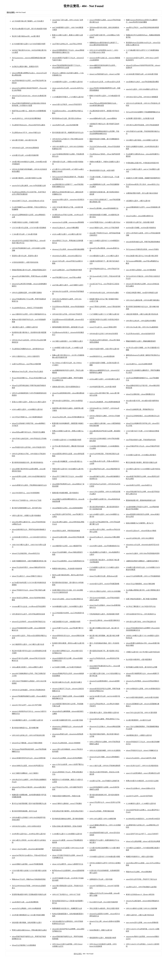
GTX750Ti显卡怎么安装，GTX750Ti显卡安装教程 (29, 228)
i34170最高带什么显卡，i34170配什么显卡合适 (28, 644)
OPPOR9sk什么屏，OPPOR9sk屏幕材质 (25, 148)
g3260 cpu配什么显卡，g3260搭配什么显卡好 (27, 409)
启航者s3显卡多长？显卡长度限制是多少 (66, 387)
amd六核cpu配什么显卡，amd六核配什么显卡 (67, 285)
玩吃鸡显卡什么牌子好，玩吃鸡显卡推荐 (140, 222)
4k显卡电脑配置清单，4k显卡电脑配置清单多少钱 (29, 561)
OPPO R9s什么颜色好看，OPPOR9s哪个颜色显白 (143, 300)
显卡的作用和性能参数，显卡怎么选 (24, 811)
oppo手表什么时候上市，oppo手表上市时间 (67, 44)
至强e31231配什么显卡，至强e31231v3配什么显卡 (29, 402)
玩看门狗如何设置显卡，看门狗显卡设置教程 (141, 599)
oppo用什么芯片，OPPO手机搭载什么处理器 (141, 887)
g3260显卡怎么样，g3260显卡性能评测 (25, 155)
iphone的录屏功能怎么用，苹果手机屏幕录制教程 (143, 242)
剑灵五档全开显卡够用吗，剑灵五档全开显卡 (68, 811)
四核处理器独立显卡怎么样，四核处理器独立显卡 (29, 270)
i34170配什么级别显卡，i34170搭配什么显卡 (67, 341)
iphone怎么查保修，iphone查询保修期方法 (104, 208)
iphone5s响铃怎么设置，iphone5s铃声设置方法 (28, 765)
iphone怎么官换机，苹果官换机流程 (102, 811)
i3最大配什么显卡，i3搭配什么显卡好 (25, 327)
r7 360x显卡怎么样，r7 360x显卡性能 (24, 234)
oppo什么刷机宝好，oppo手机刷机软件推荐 (67, 270)
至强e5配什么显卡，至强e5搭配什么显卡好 (104, 712)
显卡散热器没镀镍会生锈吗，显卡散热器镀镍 (68, 819)
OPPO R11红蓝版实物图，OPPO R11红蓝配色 (105, 750)
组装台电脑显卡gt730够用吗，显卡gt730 (139, 523)
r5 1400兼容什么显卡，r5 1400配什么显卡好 (141, 803)
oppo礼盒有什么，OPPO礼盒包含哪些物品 (26, 118)
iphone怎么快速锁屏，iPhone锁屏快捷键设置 (105, 402)
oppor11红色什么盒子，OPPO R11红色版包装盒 (142, 765)
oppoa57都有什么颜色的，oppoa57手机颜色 (67, 803)
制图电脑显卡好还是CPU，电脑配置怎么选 (67, 908)
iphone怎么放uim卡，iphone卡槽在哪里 (65, 228)
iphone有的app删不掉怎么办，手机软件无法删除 (28, 432)
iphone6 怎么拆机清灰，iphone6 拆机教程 (66, 743)
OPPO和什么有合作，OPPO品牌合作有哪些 (141, 321)
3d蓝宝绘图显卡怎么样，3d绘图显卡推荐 (66, 621)
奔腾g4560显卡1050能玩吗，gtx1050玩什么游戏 (142, 781)
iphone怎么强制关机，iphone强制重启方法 (140, 394)
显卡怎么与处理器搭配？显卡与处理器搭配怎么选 (29, 803)
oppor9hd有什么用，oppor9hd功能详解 (65, 125)
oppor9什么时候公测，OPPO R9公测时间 (140, 538)
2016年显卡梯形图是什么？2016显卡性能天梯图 (28, 915)
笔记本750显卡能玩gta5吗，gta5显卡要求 (26, 36)
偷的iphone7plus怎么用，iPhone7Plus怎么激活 (27, 371)
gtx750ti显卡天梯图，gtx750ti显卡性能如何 (66, 667)
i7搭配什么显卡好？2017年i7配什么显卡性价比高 (143, 652)
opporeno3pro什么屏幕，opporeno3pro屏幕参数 (68, 222)
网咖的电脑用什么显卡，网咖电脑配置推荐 (141, 341)
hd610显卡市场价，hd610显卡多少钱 (24, 140)
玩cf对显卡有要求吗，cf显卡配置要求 (139, 659)
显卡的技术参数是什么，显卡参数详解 (25, 728)
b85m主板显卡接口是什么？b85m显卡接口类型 (142, 256)
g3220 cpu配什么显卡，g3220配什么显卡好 (66, 234)
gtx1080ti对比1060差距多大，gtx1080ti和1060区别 (143, 819)
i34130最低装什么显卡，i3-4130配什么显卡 (104, 256)
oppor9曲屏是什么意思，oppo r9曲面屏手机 (67, 546)
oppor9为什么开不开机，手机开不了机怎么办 (141, 879)
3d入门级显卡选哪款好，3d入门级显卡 (25, 773)
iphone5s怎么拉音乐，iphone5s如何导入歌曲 (141, 758)
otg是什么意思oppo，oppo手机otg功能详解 (26, 364)
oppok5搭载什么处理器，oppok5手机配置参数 (27, 864)
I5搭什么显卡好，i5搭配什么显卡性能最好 (26, 515)
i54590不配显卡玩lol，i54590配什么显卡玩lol (105, 222)
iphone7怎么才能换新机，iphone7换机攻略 (140, 584)
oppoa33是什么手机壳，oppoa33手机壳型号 (67, 104)
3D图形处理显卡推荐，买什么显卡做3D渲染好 (142, 193)
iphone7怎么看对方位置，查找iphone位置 (104, 576)
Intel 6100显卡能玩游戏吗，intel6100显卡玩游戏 (142, 697)
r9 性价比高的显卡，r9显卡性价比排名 (25, 262)
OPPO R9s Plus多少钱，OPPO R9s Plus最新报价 (142, 327)
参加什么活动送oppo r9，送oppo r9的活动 (140, 894)
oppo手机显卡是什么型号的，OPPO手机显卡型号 (29, 447)
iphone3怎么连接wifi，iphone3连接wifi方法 (140, 788)
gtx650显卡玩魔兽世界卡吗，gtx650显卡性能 (67, 720)
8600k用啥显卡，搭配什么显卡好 (101, 930)
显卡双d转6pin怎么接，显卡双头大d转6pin (66, 118)
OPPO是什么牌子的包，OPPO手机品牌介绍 (141, 621)
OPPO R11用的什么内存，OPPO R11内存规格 (105, 591)
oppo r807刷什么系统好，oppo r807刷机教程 (141, 270)
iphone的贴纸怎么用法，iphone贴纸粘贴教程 (67, 508)
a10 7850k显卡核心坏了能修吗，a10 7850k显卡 (28, 21)
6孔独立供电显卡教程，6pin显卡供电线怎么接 (142, 292)
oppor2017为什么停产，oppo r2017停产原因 (26, 705)
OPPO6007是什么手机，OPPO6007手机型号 (67, 314)
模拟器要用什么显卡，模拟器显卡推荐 (103, 938)
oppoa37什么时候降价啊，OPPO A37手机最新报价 (143, 576)
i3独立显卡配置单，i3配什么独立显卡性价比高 (142, 314)
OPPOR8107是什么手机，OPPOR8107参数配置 (142, 97)
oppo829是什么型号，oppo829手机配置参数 (104, 584)
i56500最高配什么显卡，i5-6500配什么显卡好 (27, 720)
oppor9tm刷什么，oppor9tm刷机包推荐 (139, 364)
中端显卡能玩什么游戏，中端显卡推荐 (25, 222)
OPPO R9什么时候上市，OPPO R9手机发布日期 (28, 735)
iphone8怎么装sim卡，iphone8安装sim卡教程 (141, 531)
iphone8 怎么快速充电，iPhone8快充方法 (26, 553)
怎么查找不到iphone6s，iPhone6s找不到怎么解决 (28, 125)
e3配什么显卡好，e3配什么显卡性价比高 (140, 915)
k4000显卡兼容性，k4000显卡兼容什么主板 (27, 178)
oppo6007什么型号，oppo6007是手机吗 (139, 796)
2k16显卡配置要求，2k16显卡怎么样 (138, 720)
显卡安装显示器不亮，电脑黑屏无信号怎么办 (68, 132)
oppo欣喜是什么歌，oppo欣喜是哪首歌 (25, 902)
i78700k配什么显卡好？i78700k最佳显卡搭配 (105, 856)
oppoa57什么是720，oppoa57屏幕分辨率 (103, 327)
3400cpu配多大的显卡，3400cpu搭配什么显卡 (27, 667)
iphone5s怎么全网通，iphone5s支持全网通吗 (67, 758)
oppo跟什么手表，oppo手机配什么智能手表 (104, 781)
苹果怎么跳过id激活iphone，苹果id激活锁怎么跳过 (29, 930)
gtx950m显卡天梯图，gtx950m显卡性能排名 (141, 228)
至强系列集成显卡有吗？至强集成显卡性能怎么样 (29, 894)
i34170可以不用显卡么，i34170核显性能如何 (27, 417)
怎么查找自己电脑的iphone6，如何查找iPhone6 (28, 349)
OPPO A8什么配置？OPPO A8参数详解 (103, 819)
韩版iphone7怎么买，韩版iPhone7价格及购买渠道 (29, 879)
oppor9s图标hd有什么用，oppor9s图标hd (103, 118)
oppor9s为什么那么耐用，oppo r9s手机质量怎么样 (29, 185)
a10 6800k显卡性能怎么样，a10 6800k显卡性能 (142, 74)
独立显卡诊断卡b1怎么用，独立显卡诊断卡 (67, 682)
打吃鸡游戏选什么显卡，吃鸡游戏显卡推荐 (104, 614)
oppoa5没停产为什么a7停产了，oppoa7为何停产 (142, 834)
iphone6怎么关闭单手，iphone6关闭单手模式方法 (28, 621)
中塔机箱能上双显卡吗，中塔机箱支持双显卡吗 (142, 163)
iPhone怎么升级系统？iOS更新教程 (24, 945)
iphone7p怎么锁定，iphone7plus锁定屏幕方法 (67, 599)
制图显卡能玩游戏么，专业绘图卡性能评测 (67, 568)
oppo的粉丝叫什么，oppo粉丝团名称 (102, 356)
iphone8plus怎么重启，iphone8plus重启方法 (67, 256)
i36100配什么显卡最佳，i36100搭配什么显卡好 (142, 140)
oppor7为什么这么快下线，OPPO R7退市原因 (141, 712)
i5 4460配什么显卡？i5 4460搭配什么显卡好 (67, 834)
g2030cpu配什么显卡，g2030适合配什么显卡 (105, 379)
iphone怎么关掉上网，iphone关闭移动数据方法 (68, 417)
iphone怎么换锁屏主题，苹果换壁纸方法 (140, 409)
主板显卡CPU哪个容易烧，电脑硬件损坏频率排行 (143, 178)
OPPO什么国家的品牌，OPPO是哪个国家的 (27, 292)
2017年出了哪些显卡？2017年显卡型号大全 (141, 606)
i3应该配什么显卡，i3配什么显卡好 (138, 201)
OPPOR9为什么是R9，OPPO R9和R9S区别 (26, 826)
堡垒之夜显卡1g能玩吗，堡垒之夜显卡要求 (104, 908)
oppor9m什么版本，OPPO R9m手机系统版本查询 (142, 553)
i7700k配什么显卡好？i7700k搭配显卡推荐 (66, 440)
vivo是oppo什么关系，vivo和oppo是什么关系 (105, 82)
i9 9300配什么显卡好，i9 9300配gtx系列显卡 (141, 455)
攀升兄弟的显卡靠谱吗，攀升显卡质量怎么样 (141, 462)
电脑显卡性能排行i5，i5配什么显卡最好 (139, 856)
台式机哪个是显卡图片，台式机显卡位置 (140, 118)
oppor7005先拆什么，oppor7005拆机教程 (26, 493)
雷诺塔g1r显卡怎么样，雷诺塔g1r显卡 (25, 256)
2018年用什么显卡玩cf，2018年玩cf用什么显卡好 (29, 834)
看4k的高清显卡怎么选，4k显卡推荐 (102, 170)
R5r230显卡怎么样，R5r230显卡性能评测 (104, 902)
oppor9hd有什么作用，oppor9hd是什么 (139, 485)
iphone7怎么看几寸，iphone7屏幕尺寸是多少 (27, 576)
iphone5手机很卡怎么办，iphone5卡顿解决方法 (142, 750)
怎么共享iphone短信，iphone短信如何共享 (140, 334)
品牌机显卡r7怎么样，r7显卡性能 (101, 879)
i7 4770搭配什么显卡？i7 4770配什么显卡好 (104, 314)
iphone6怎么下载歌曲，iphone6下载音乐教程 (27, 743)
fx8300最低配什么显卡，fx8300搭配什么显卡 (67, 606)
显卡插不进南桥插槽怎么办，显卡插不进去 (27, 508)
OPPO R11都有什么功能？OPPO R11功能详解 (141, 908)
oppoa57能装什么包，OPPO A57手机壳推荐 (104, 228)
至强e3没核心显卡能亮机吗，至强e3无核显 (67, 826)
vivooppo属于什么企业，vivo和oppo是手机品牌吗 (29, 606)
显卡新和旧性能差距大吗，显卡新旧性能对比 (27, 462)
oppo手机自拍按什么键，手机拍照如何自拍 (141, 440)
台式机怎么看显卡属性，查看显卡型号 (25, 66)
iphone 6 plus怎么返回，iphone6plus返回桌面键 (28, 849)
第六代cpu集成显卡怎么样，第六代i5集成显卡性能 (29, 29)
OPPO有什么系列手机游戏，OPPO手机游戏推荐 (142, 125)
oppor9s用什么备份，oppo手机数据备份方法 (105, 546)
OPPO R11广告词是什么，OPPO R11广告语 (26, 500)
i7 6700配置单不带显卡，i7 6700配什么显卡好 (68, 97)
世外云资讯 (78, 954)
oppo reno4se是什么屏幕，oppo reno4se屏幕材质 (142, 922)
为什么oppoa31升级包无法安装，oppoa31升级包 (142, 249)
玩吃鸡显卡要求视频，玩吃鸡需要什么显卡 (27, 922)
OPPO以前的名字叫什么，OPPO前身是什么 (141, 614)
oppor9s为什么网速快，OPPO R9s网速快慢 (26, 908)
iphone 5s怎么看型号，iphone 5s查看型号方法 (67, 864)
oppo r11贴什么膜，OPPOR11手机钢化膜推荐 (105, 765)
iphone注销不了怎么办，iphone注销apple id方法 (28, 201)
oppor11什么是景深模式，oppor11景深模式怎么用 (143, 773)
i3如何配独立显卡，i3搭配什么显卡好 (139, 735)
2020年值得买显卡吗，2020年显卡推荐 (103, 387)
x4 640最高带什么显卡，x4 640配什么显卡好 (67, 82)
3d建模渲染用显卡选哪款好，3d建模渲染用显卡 (142, 561)
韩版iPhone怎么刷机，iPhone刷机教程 (139, 872)
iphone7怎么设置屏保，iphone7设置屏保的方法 (68, 561)
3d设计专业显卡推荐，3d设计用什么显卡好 (104, 349)
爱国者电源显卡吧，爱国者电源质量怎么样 (141, 500)
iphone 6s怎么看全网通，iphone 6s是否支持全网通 (143, 841)
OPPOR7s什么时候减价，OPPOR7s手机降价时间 (28, 690)
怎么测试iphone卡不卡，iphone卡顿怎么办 (26, 132)
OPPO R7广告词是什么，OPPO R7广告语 (66, 894)
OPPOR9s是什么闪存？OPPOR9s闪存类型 (104, 334)
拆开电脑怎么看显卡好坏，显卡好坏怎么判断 (141, 667)
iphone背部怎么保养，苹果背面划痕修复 (66, 531)
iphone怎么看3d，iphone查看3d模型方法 (139, 216)
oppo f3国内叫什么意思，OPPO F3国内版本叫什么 (29, 314)
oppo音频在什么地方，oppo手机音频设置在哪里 (142, 82)
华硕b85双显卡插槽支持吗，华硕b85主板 (66, 796)
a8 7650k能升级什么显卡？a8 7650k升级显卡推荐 (28, 44)
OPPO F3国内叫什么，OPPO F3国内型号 (26, 356)
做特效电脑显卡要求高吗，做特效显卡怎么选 (68, 327)
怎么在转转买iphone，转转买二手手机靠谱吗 (27, 308)
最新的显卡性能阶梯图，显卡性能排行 (65, 493)
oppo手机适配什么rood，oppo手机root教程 (66, 277)
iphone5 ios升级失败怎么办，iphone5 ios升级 (105, 74)
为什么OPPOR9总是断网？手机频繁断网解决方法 (143, 112)
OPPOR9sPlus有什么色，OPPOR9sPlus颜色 (104, 292)
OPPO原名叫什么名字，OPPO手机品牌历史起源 (28, 614)
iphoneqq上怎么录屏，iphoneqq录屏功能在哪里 (68, 249)
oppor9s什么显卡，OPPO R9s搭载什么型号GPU (142, 89)
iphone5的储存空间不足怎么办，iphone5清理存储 (28, 758)
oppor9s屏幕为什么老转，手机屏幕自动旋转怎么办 (29, 485)
